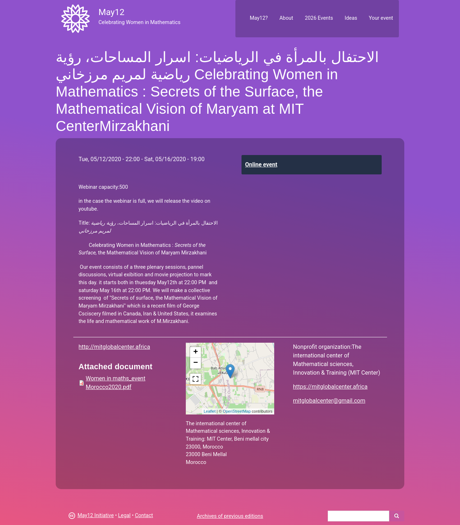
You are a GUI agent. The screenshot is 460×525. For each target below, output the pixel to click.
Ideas (351, 18)
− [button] (195, 363)
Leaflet (210, 411)
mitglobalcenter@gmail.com (329, 400)
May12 (111, 12)
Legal (124, 515)
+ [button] (195, 352)
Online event (261, 164)
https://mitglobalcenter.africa (330, 386)
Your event (381, 18)
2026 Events (319, 18)
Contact (144, 515)
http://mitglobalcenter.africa (114, 346)
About (286, 18)
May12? (259, 18)
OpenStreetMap (237, 411)
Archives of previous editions (230, 516)
